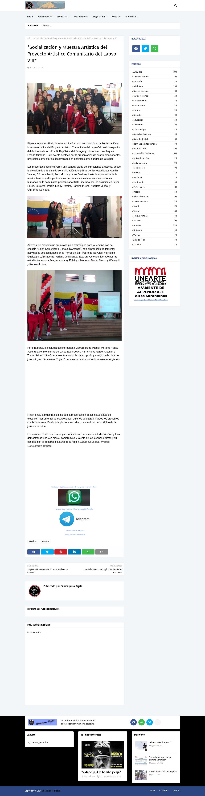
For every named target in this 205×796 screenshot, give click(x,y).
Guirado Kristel (155, 139)
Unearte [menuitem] (116, 16)
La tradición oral (155, 158)
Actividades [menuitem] (43, 16)
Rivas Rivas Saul (155, 196)
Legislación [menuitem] (99, 16)
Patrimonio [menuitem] (80, 16)
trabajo (155, 244)
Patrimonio (155, 182)
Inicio (29, 38)
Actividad (38, 38)
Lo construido (155, 163)
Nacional (155, 177)
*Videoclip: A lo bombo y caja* (101, 772)
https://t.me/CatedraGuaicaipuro (75, 534)
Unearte (45, 541)
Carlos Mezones (155, 96)
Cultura (155, 110)
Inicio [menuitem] (30, 16)
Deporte (155, 115)
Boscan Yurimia (155, 91)
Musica (155, 172)
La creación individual (155, 153)
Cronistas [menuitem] (62, 16)
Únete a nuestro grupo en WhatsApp (67, 509)
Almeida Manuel (155, 76)
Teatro (155, 211)
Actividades (164, 791)
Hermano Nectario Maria (155, 144)
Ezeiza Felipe (155, 129)
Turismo (155, 220)
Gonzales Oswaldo (155, 134)
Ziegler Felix (155, 240)
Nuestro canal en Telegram (74, 530)
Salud (155, 206)
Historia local (155, 148)
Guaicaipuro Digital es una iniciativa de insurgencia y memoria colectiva (74, 487)
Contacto (176, 791)
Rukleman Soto (155, 201)
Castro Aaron (155, 105)
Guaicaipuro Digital (71, 586)
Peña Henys (155, 187)
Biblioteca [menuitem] (130, 16)
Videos (155, 235)
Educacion (155, 120)
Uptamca (155, 230)
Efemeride (155, 124)
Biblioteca (155, 86)
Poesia (155, 192)
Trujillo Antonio (155, 216)
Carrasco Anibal (155, 100)
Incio (152, 791)
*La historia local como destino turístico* (160, 758)
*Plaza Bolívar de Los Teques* (163, 771)
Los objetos (155, 168)
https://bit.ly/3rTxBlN (86, 509)
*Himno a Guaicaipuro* (160, 742)
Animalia (155, 81)
